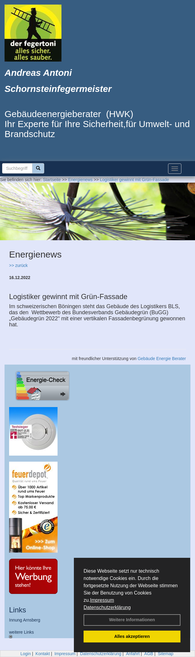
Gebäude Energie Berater (161, 358)
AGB (148, 653)
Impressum (102, 600)
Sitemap (165, 653)
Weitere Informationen (132, 619)
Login (25, 653)
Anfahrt (133, 653)
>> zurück (18, 265)
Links (17, 610)
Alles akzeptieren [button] (132, 636)
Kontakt (42, 653)
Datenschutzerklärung (107, 607)
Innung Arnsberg (24, 620)
